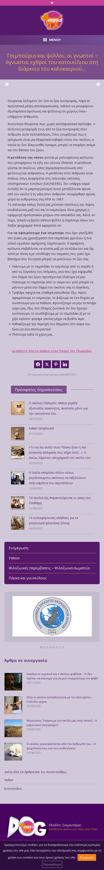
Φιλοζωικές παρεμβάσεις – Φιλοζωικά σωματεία (49, 568)
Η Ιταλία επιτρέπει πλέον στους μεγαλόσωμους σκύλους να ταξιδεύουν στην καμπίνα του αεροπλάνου (57, 477)
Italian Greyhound (41, 428)
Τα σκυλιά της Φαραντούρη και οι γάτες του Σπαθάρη (60, 500)
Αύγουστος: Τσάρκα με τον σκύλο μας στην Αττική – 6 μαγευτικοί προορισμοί (62, 723)
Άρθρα (8, 780)
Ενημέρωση (18, 548)
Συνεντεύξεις (13, 788)
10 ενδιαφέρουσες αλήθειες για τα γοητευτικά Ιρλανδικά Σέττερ (53, 520)
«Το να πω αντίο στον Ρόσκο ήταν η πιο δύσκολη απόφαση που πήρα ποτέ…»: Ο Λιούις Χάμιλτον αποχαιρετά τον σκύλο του (60, 452)
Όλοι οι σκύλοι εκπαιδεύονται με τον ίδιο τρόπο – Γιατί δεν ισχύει (60, 699)
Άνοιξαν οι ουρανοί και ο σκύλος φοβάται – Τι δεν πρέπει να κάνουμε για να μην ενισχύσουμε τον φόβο (62, 676)
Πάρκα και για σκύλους (28, 578)
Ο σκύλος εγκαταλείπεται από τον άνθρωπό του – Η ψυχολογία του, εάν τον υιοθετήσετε (61, 746)
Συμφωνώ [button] (87, 857)
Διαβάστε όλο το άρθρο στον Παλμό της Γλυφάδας (52, 351)
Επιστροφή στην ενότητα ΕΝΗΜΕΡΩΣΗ (52, 374)
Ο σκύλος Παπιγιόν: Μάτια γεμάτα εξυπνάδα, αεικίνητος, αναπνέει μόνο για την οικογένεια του (58, 408)
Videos (14, 558)
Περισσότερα (52, 864)
